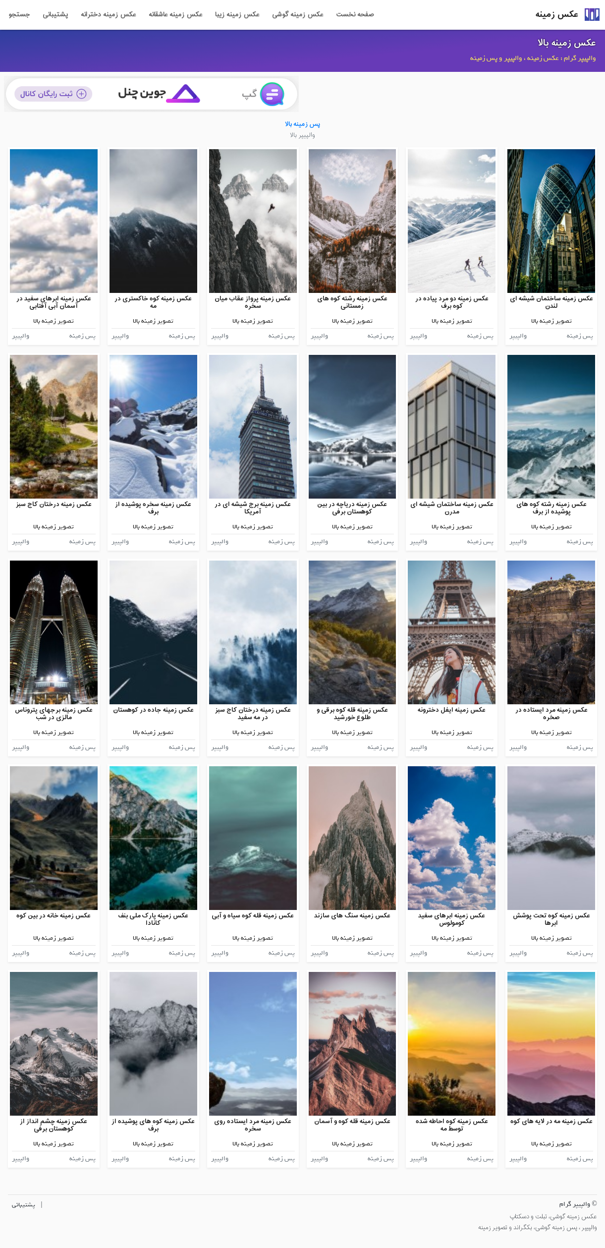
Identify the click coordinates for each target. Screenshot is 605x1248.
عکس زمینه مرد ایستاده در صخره (551, 714)
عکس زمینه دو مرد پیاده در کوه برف (452, 302)
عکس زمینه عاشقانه (175, 14)
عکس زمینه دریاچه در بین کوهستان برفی (352, 508)
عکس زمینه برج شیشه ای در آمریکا (253, 508)
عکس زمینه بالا (567, 43)
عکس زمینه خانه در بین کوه (53, 915)
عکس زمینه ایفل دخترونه (452, 710)
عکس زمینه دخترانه (108, 14)
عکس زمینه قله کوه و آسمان (352, 1121)
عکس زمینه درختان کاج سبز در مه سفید (253, 714)
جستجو (19, 14)
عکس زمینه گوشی (297, 14)
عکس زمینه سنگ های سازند (352, 915)
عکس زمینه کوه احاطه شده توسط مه (452, 1125)
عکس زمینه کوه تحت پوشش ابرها (551, 919)
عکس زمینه (557, 14)
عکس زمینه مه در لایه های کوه (551, 1121)
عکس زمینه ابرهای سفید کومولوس (451, 919)
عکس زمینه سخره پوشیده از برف (153, 508)
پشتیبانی (55, 14)
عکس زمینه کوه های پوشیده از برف (153, 1125)
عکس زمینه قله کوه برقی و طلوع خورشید (352, 714)
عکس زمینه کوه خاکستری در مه (153, 302)
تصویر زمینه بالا (551, 321)
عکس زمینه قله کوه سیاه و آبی (253, 915)
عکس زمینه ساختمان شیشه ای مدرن (452, 508)
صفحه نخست (355, 14)
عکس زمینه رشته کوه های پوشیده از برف (551, 508)
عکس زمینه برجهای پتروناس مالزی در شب (54, 714)
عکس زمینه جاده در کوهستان (153, 710)
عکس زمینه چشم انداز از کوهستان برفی (53, 1125)
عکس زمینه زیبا (237, 14)
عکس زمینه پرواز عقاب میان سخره (253, 302)
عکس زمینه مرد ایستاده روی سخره (252, 1125)
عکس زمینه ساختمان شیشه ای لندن (551, 302)
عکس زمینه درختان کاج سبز (54, 504)
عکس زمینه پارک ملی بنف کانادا (153, 919)
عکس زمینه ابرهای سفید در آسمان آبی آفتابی (53, 302)
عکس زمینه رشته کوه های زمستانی (352, 302)
